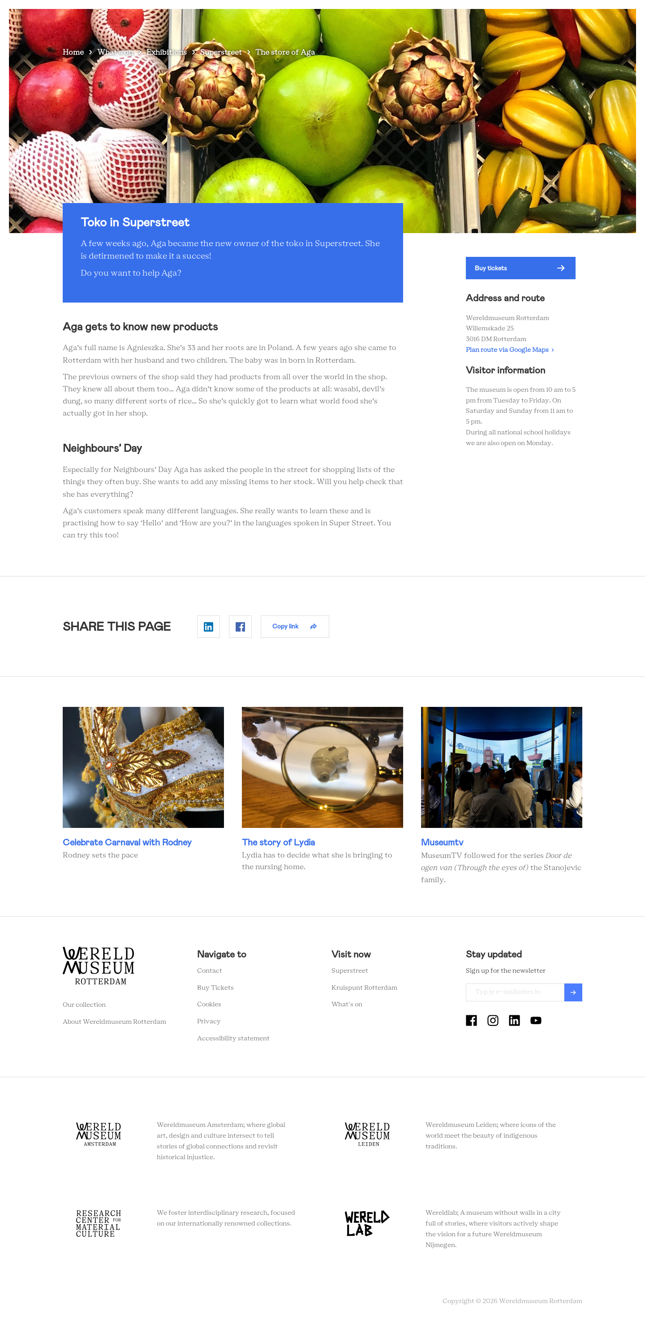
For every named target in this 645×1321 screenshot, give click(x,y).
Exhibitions (166, 52)
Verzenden (573, 992)
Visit (280, 22)
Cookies (209, 1004)
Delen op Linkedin (208, 626)
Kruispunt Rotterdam (364, 988)
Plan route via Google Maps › (510, 350)
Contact (209, 971)
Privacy (209, 1021)
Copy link (285, 626)
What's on (243, 22)
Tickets (481, 22)
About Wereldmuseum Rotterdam (114, 1022)
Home (73, 52)
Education (387, 22)
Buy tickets (491, 268)
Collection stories (330, 22)
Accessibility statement (233, 1038)
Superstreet (221, 52)
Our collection (84, 1005)
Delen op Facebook (240, 626)
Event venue (436, 22)
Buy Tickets (215, 988)
